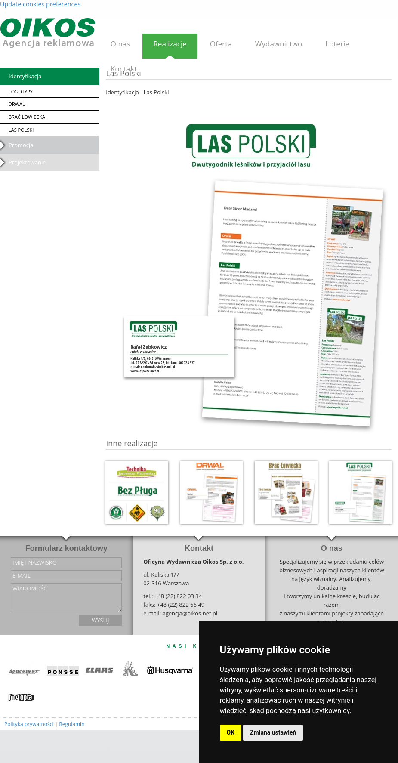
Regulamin (71, 724)
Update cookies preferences (40, 4)
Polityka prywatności (28, 724)
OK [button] (231, 732)
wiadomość (66, 597)
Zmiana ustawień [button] (273, 732)
